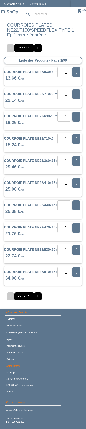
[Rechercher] (39, 14)
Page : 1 (24, 48)
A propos (10, 339)
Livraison (10, 319)
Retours (10, 359)
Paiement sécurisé (15, 346)
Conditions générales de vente (21, 332)
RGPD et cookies (15, 352)
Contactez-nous (14, 3)
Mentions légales (14, 325)
